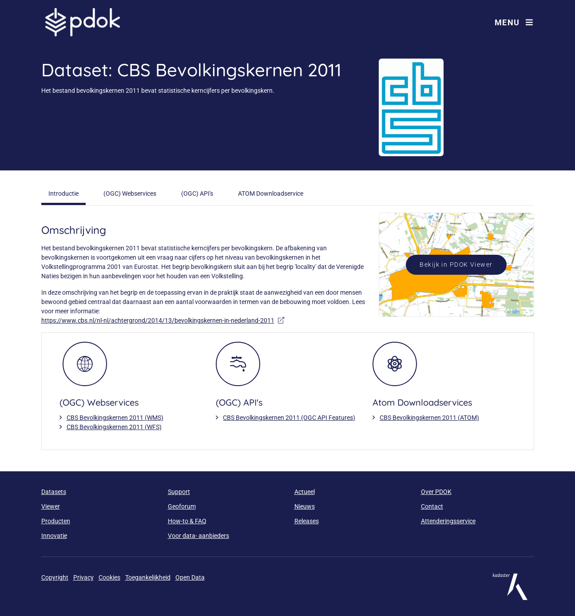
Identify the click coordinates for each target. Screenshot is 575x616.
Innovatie (54, 535)
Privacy (83, 577)
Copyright (54, 577)
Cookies (109, 577)
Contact (432, 506)
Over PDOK (436, 491)
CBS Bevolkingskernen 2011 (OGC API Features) (289, 417)
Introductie (63, 193)
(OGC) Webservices (129, 193)
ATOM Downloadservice (270, 193)
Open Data (190, 577)
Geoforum (182, 506)
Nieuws (304, 506)
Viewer (50, 506)
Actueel (304, 491)
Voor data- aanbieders (198, 535)
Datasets (53, 491)
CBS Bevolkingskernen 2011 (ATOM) (429, 417)
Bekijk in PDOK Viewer (456, 264)
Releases (306, 521)
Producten (55, 521)
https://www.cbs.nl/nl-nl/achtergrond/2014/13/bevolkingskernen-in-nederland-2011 (162, 320)
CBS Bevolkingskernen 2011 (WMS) (115, 417)
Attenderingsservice (448, 521)
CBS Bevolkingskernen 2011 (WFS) (114, 426)
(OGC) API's (197, 193)
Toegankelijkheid (148, 577)
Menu (514, 22)
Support (179, 491)
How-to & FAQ (187, 521)
